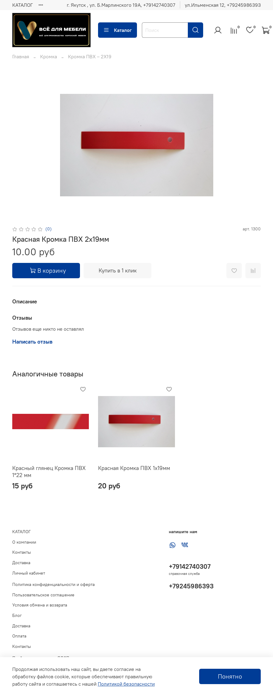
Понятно (230, 676)
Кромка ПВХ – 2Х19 (90, 56)
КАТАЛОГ (22, 5)
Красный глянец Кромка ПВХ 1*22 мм (49, 471)
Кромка (48, 56)
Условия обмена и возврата (39, 605)
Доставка (21, 562)
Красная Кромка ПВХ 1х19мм (134, 468)
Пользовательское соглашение (43, 595)
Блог (17, 615)
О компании (24, 542)
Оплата (19, 636)
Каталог (117, 30)
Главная (20, 56)
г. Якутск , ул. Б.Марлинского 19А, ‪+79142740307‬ (121, 5)
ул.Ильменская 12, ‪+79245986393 (223, 5)
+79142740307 (189, 566)
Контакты (21, 552)
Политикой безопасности (126, 684)
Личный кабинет (28, 573)
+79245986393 (191, 586)
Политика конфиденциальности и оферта (53, 584)
